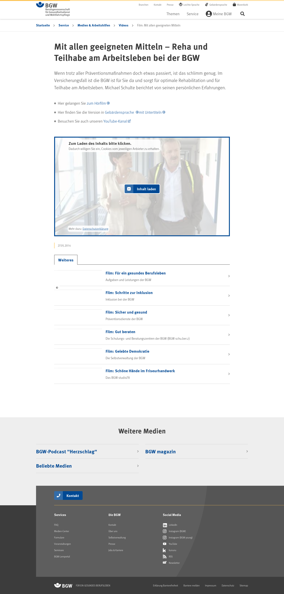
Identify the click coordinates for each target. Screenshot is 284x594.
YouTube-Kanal (115, 121)
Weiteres (66, 260)
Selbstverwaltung (117, 537)
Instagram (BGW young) (178, 537)
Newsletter (171, 563)
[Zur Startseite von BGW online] (53, 9)
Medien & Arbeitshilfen (94, 25)
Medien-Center (61, 531)
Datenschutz (228, 585)
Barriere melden (191, 585)
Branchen (143, 4)
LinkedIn (170, 525)
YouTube (170, 544)
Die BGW (114, 514)
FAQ (56, 524)
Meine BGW (222, 13)
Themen (172, 13)
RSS (168, 556)
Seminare (59, 550)
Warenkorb (242, 4)
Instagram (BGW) (174, 531)
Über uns (112, 531)
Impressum (210, 585)
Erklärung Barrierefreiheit (165, 585)
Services (60, 514)
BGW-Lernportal (62, 556)
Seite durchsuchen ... (242, 13)
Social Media (172, 514)
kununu (169, 550)
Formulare (59, 537)
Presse (170, 4)
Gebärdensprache (218, 4)
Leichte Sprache (191, 4)
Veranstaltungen (62, 543)
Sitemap (244, 585)
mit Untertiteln (150, 112)
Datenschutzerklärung (95, 228)
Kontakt (157, 4)
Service (193, 13)
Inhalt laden (146, 188)
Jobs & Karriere (115, 550)
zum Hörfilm (96, 103)
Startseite (43, 25)
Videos (123, 25)
